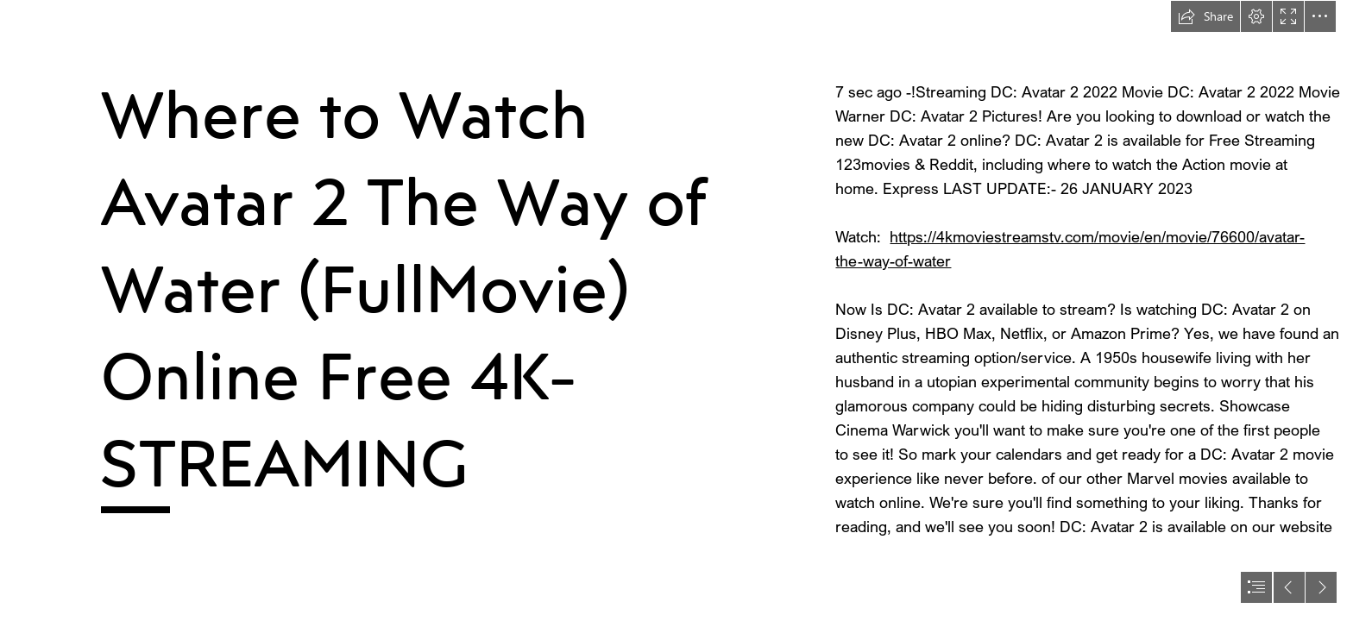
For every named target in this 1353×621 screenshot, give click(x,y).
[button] (1205, 16)
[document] (676, 310)
